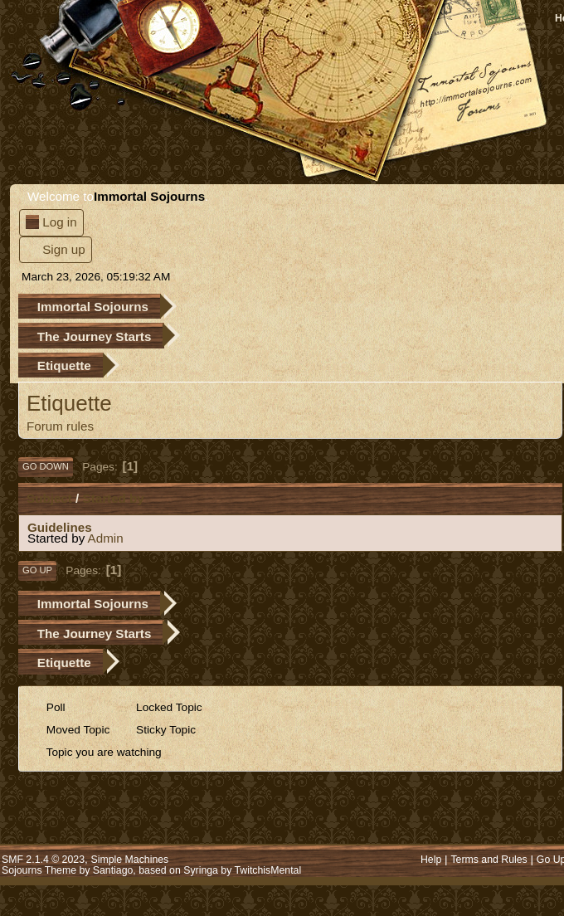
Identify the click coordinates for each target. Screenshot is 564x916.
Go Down (45, 466)
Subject (49, 498)
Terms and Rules (488, 859)
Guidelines (59, 527)
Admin (106, 538)
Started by (113, 498)
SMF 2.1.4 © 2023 (43, 859)
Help (431, 859)
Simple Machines (130, 859)
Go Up (37, 570)
